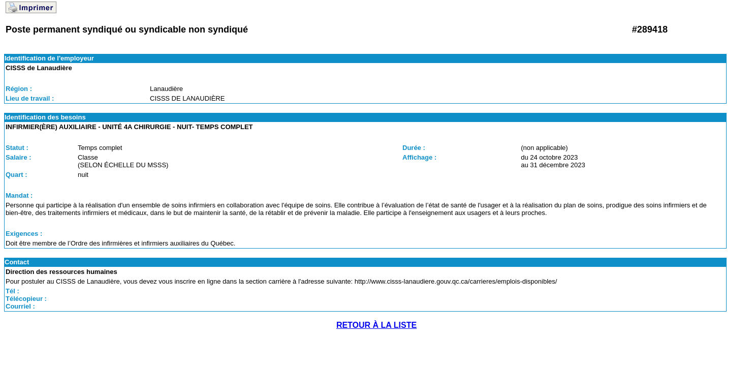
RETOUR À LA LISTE (376, 325)
